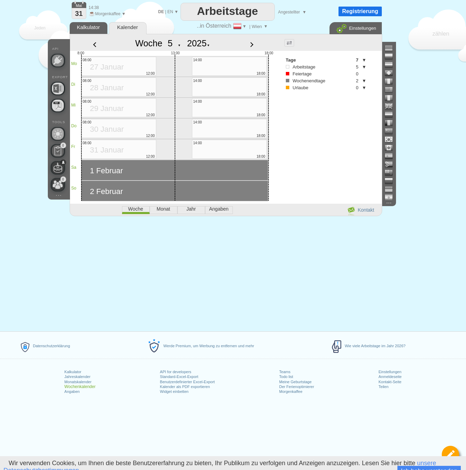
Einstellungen (390, 372)
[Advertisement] (225, 272)
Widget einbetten (174, 391)
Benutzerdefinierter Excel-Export (187, 382)
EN (170, 11)
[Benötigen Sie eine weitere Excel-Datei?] (57, 88)
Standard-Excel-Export (179, 377)
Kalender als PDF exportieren (185, 387)
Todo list (286, 377)
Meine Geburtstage (295, 382)
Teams (284, 372)
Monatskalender (77, 382)
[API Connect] (57, 60)
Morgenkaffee (290, 391)
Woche (148, 43)
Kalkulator (72, 372)
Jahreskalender (77, 377)
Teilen (384, 387)
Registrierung (360, 11)
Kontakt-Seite (390, 382)
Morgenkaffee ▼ (107, 13)
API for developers (176, 372)
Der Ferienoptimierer (296, 387)
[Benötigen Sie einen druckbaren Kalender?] (57, 105)
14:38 (94, 7)
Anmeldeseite (390, 377)
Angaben (72, 391)
